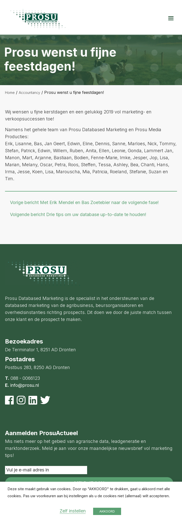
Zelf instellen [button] (73, 510)
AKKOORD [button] (107, 511)
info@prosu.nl (24, 385)
